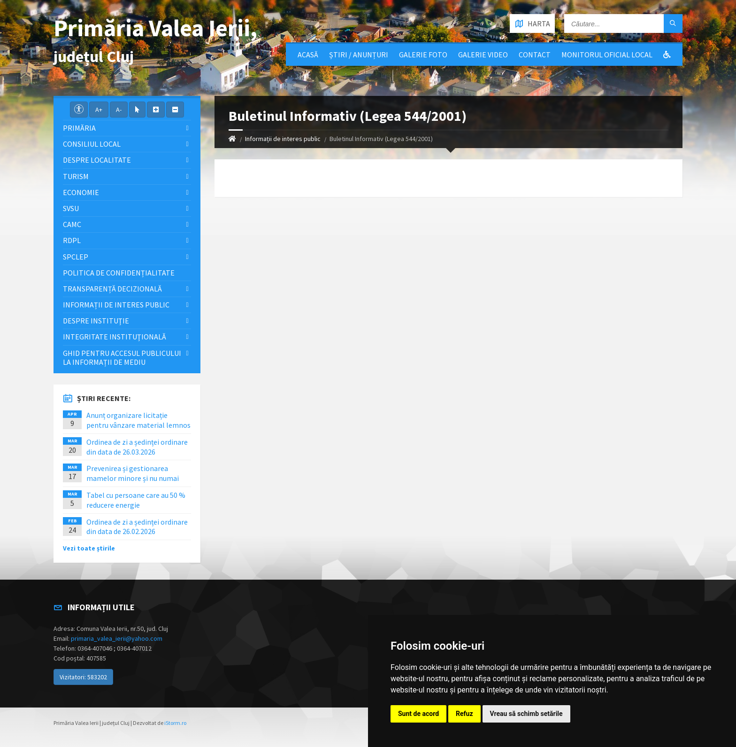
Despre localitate (97, 160)
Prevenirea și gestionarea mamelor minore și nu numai (132, 473)
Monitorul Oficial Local (606, 54)
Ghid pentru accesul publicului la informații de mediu (122, 357)
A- (119, 109)
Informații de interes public (283, 138)
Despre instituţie (96, 320)
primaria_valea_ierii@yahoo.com (116, 638)
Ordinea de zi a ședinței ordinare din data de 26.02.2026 (137, 526)
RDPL (72, 240)
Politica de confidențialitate (119, 272)
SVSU (71, 208)
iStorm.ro (175, 722)
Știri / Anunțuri (358, 54)
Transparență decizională (112, 288)
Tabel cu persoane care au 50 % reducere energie (135, 500)
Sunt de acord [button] (418, 713)
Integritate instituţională (114, 336)
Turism (76, 176)
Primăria (79, 128)
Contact (535, 54)
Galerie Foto (423, 54)
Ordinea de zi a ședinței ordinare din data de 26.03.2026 (137, 446)
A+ (98, 109)
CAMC (72, 224)
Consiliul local (92, 144)
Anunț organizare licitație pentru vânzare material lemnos (138, 420)
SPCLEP (75, 256)
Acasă (308, 54)
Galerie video (483, 54)
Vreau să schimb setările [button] (526, 713)
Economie (81, 192)
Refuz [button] (464, 713)
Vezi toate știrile (89, 548)
